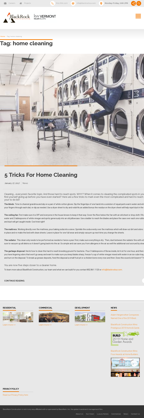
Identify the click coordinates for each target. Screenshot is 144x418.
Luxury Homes (102, 414)
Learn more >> (9, 325)
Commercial (116, 414)
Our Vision (90, 414)
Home (2, 36)
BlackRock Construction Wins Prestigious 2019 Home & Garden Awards (125, 326)
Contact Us (135, 414)
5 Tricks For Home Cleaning (40, 177)
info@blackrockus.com (111, 272)
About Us (79, 414)
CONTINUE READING (14, 283)
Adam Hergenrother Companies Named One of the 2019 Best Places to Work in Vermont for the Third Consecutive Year (126, 317)
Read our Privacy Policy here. (15, 395)
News (25, 186)
